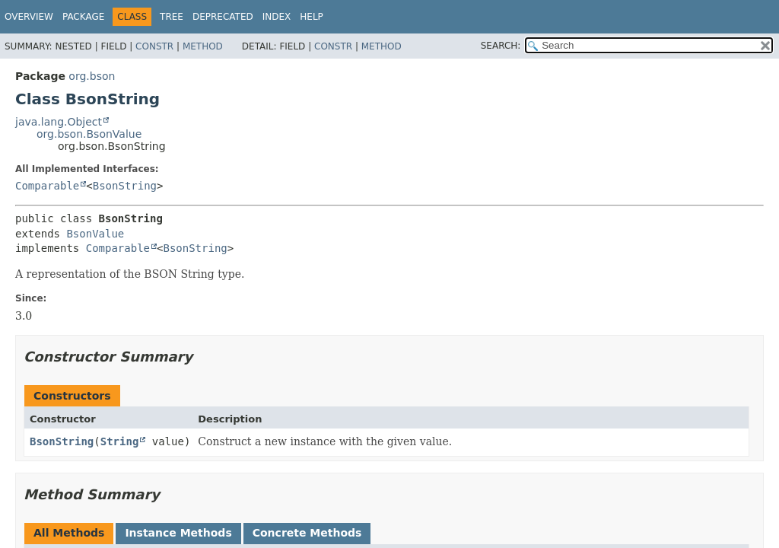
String (119, 441)
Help (311, 16)
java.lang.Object (58, 122)
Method (203, 46)
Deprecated (222, 16)
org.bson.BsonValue (89, 134)
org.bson (91, 76)
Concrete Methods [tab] (307, 533)
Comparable (47, 186)
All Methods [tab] (68, 533)
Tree (171, 16)
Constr (154, 46)
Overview (29, 16)
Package (83, 16)
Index (276, 16)
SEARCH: (501, 45)
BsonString (125, 186)
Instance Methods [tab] (178, 533)
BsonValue (95, 234)
